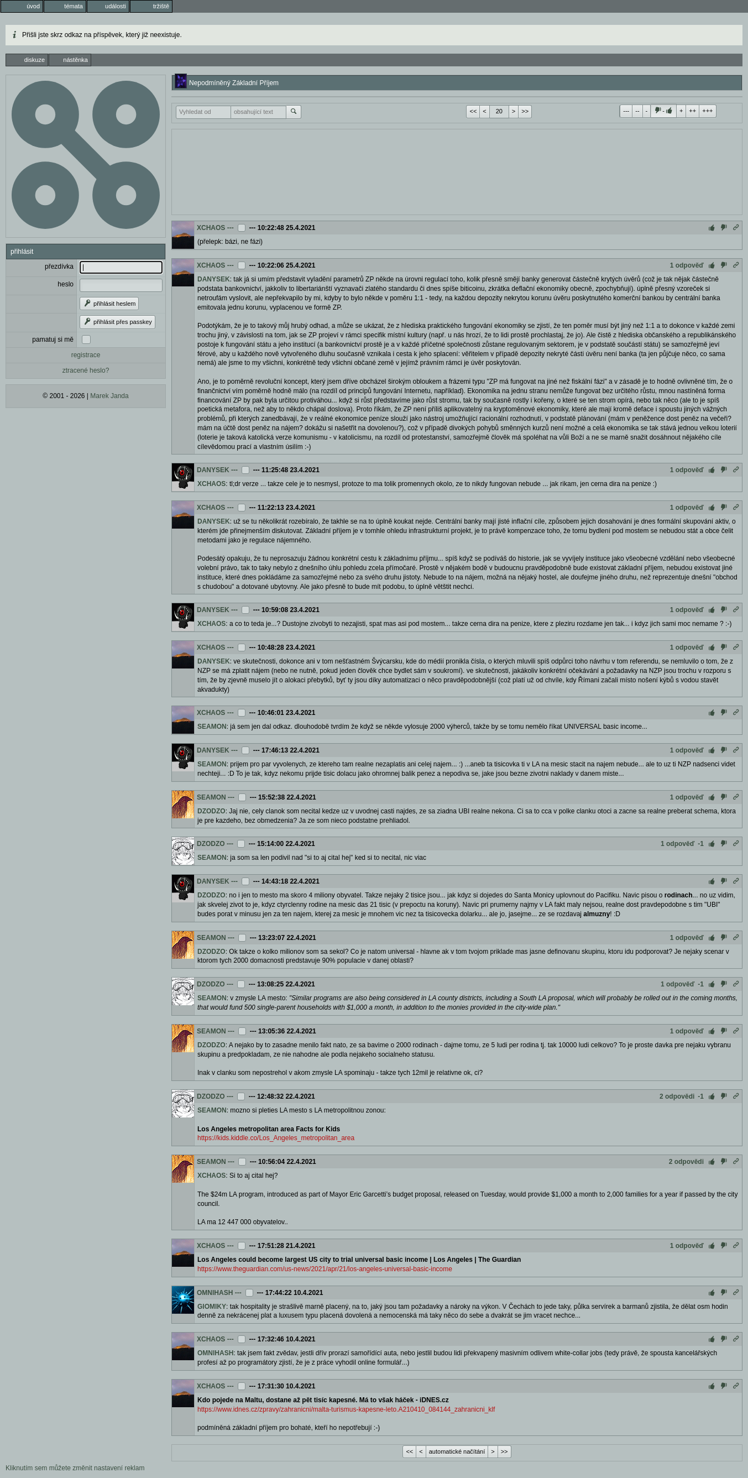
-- (637, 110)
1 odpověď (687, 265)
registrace (86, 355)
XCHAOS (211, 228)
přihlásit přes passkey (117, 321)
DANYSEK (213, 279)
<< (473, 111)
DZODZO (211, 811)
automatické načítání (457, 1451)
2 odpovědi (677, 1096)
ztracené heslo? (85, 370)
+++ (707, 110)
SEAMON (212, 726)
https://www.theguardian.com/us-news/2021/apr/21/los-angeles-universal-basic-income (324, 1269)
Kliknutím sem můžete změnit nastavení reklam (75, 1468)
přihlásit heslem (109, 303)
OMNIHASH (215, 1293)
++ (692, 110)
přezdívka (59, 266)
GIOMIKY (211, 1306)
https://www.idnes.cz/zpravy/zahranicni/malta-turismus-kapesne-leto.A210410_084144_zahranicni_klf (346, 1409)
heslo (65, 284)
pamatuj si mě (53, 339)
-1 (701, 844)
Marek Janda (109, 396)
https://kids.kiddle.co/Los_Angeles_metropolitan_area (275, 1138)
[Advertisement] (457, 170)
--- (626, 110)
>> (525, 111)
